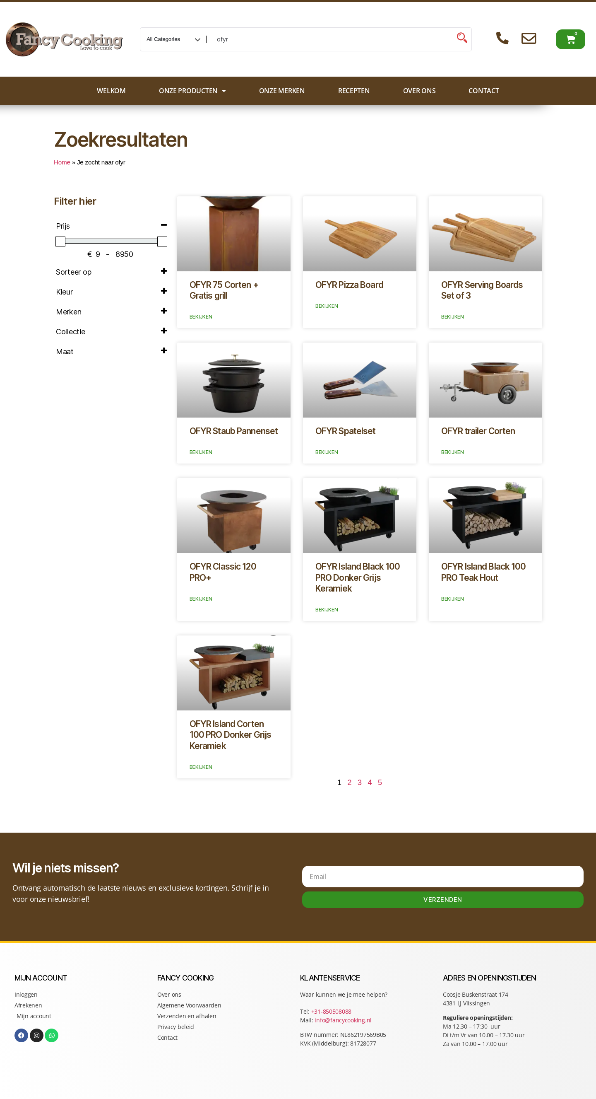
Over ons (419, 90)
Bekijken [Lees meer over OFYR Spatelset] (326, 452)
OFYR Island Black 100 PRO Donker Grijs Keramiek (357, 577)
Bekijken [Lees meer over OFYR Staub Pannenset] (201, 452)
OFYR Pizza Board (349, 285)
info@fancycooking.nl (343, 1020)
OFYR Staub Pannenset (234, 431)
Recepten (354, 90)
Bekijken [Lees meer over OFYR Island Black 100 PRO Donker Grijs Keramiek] (326, 609)
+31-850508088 (332, 1011)
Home (62, 162)
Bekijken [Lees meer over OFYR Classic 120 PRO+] (201, 599)
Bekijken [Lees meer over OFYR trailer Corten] (452, 452)
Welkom (111, 90)
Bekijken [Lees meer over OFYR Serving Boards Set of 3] (452, 317)
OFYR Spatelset (345, 431)
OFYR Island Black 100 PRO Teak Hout (483, 571)
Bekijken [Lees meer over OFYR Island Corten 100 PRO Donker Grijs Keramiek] (201, 767)
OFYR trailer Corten (478, 431)
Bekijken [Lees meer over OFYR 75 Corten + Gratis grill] (201, 317)
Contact (484, 90)
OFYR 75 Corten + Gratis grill (224, 290)
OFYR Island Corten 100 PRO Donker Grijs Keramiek (231, 735)
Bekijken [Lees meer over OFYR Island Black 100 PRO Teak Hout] (452, 599)
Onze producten (192, 90)
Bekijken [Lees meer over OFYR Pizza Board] (326, 306)
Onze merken (282, 90)
